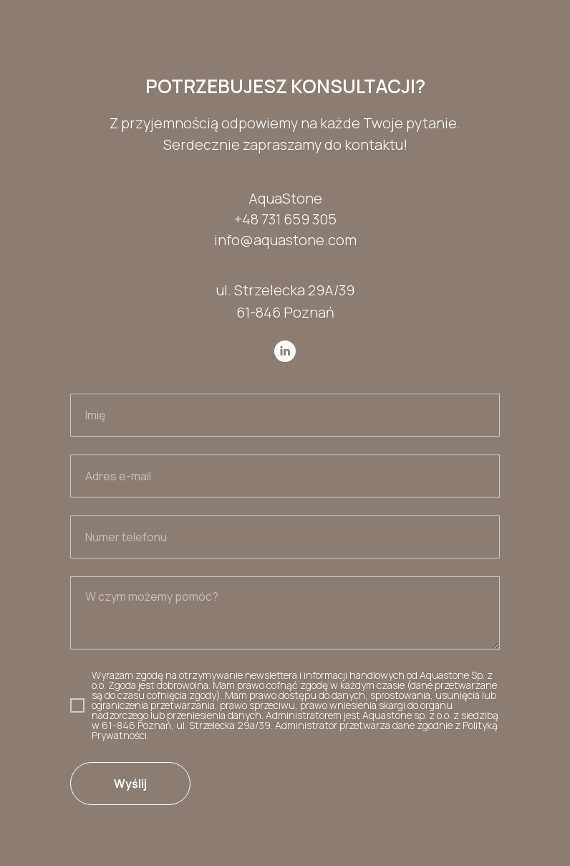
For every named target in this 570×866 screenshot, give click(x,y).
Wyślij (130, 783)
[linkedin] (285, 351)
